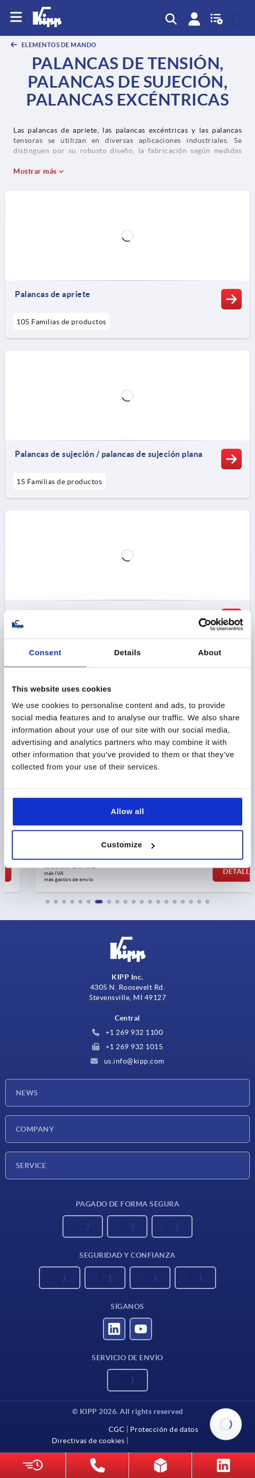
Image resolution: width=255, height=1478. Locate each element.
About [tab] (210, 652)
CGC (117, 1429)
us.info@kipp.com (127, 1061)
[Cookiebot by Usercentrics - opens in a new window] (198, 624)
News (27, 1093)
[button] (48, 902)
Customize (128, 844)
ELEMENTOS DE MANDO (58, 44)
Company (35, 1129)
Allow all (127, 811)
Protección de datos (164, 1429)
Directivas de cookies (88, 1440)
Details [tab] (127, 652)
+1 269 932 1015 (127, 1047)
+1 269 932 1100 (127, 1032)
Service (31, 1165)
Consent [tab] (45, 652)
